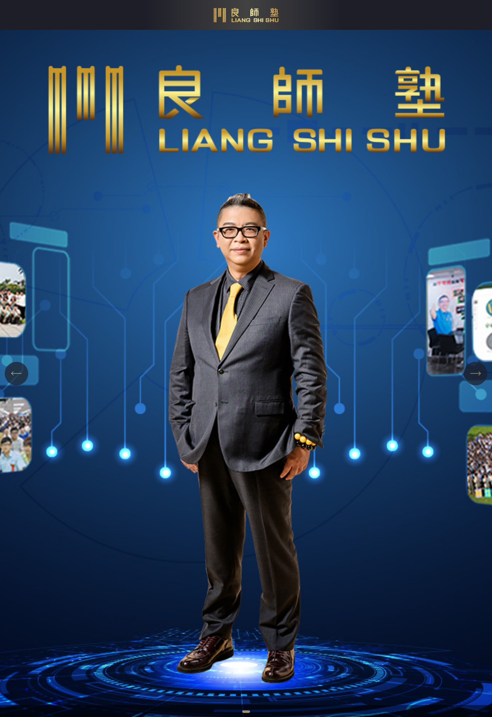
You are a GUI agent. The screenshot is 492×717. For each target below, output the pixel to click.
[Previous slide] (16, 373)
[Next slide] (475, 373)
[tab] (246, 711)
